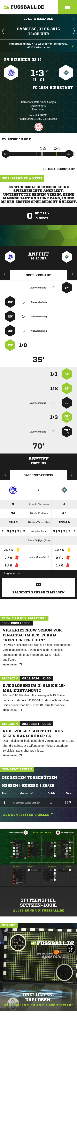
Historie (5, 474)
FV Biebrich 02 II (22, 59)
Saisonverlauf (72, 474)
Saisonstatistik (39, 475)
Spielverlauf (38, 275)
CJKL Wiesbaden (49, 19)
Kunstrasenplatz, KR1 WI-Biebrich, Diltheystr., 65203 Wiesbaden (41, 45)
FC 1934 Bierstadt (53, 87)
